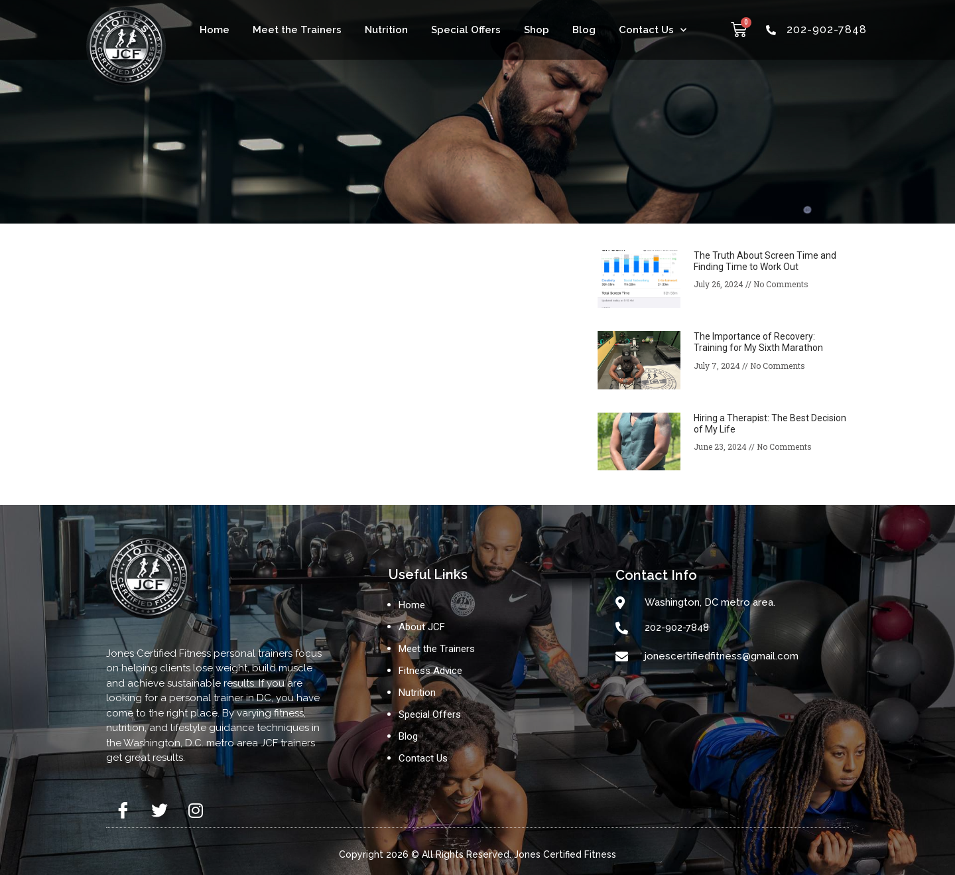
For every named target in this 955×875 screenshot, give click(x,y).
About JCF (422, 627)
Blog (584, 30)
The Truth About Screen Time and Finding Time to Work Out (765, 261)
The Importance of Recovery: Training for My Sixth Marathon (758, 342)
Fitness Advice (430, 671)
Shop (536, 30)
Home (214, 30)
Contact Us (652, 30)
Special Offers (466, 30)
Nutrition (386, 30)
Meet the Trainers (297, 30)
